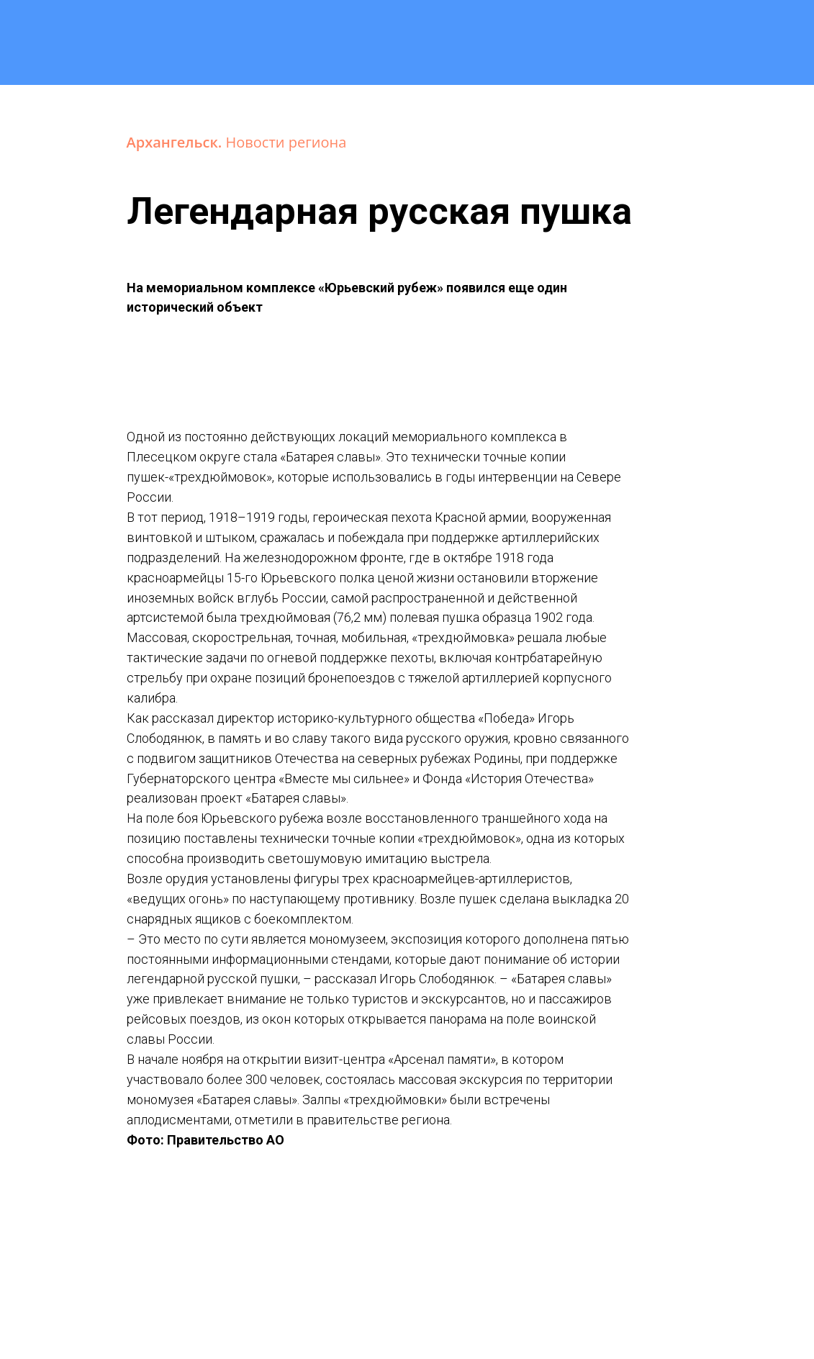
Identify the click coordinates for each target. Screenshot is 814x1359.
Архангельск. (176, 142)
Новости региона (286, 142)
